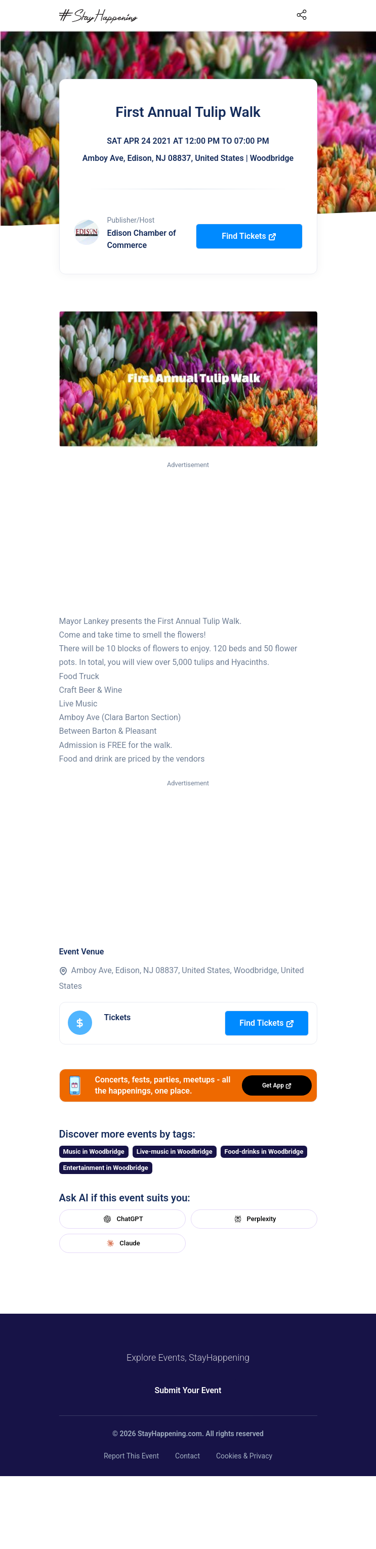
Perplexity (254, 1219)
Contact (187, 1456)
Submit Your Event (188, 1390)
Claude (122, 1243)
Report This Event (131, 1456)
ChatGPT (122, 1219)
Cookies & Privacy (244, 1456)
